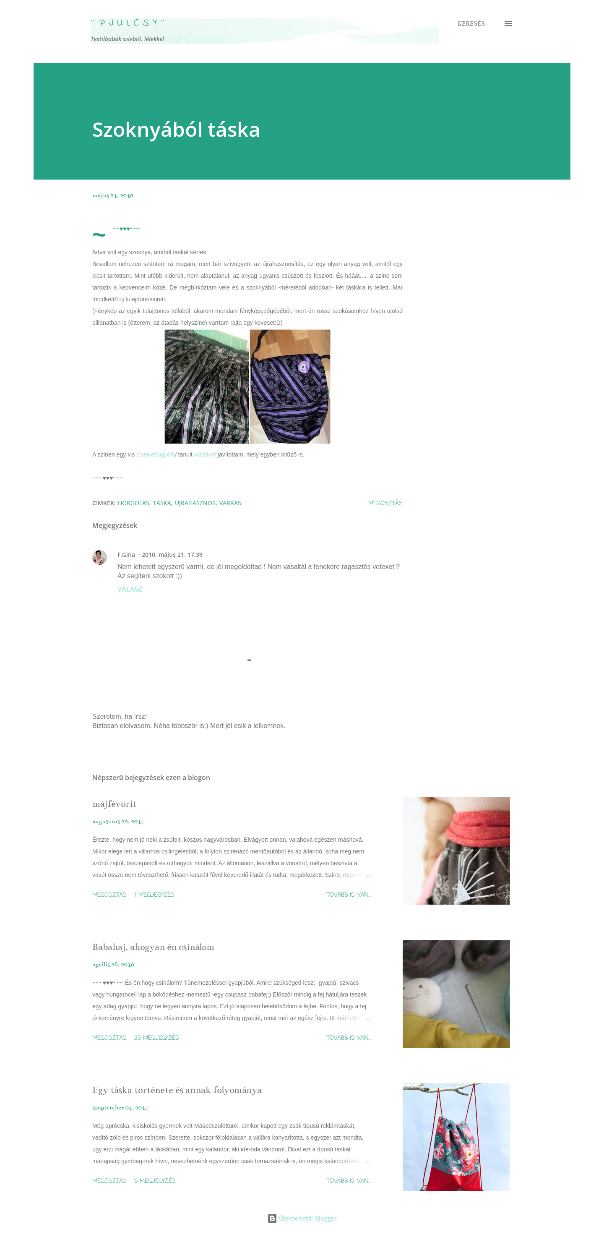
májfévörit (114, 803)
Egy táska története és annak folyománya (177, 1090)
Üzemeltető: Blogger (302, 1218)
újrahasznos (195, 503)
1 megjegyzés (154, 895)
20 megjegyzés (156, 1038)
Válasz (129, 589)
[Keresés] (471, 23)
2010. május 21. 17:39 (172, 554)
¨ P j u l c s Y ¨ (128, 23)
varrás (230, 503)
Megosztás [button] (385, 503)
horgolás (133, 503)
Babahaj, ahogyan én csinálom (153, 946)
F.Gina (126, 554)
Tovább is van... (349, 895)
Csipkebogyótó (155, 454)
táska (162, 503)
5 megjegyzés (155, 1181)
